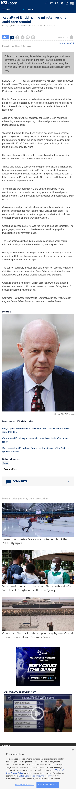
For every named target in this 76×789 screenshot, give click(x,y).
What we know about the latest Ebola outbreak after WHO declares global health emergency (37, 588)
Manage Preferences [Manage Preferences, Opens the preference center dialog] (24, 784)
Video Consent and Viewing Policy (35, 776)
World (6, 463)
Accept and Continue (47, 784)
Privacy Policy (17, 773)
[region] (38, 767)
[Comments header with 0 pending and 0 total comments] (38, 481)
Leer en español (66, 43)
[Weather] (49, 3)
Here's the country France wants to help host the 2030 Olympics (34, 541)
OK (73, 750)
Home (31, 9)
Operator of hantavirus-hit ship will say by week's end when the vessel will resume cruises (37, 635)
